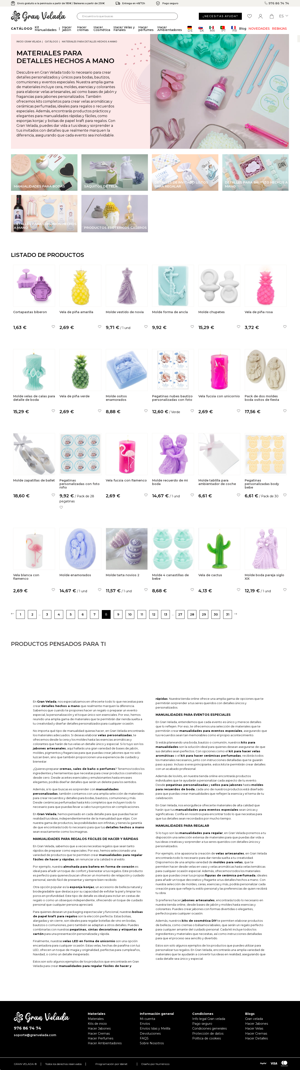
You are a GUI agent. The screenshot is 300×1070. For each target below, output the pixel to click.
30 (216, 614)
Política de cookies (206, 1038)
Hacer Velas (254, 1028)
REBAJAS (279, 28)
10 (130, 614)
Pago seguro (202, 1024)
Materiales (96, 1019)
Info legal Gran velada (208, 1019)
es (283, 16)
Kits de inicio (97, 1024)
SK (201, 29)
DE (190, 29)
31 (227, 614)
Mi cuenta (147, 1019)
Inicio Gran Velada (28, 41)
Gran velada (254, 1019)
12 (153, 614)
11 (141, 614)
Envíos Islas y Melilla (155, 1028)
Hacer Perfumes (100, 1038)
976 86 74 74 (276, 3)
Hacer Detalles (256, 1038)
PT (223, 29)
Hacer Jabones (99, 1028)
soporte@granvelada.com (35, 1035)
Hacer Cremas (99, 1033)
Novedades (259, 28)
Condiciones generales (209, 1028)
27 (180, 614)
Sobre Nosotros (152, 1043)
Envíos (145, 1024)
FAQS (144, 1038)
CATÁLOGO (51, 41)
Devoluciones (150, 1033)
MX (212, 29)
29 (204, 614)
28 (192, 614)
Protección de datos (207, 1033)
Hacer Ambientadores (105, 1043)
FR (234, 29)
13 (165, 614)
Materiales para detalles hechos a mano (89, 41)
